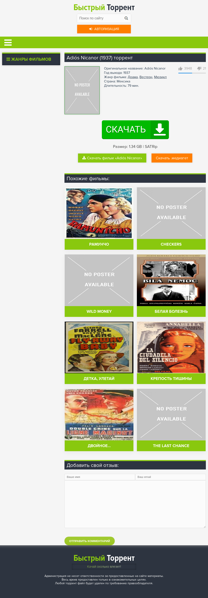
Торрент (104, 7)
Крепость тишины (171, 378)
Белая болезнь (171, 311)
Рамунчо (99, 244)
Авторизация (104, 29)
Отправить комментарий (89, 541)
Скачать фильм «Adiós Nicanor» (112, 158)
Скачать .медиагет (172, 158)
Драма (133, 77)
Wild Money (99, 311)
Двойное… (99, 445)
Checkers (171, 244)
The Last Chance (171, 445)
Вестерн (145, 77)
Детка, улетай (99, 378)
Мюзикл (160, 77)
